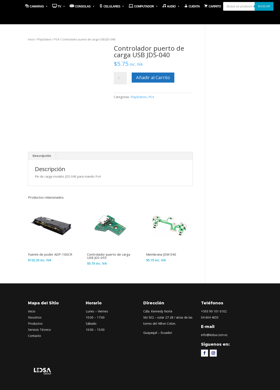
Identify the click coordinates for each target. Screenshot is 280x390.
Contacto (34, 336)
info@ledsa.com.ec (214, 335)
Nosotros (35, 317)
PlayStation (44, 39)
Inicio (31, 39)
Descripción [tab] (42, 156)
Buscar (264, 6)
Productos (35, 323)
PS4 (56, 39)
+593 (214, 311)
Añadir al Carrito (153, 77)
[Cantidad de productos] (120, 78)
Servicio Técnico (39, 330)
